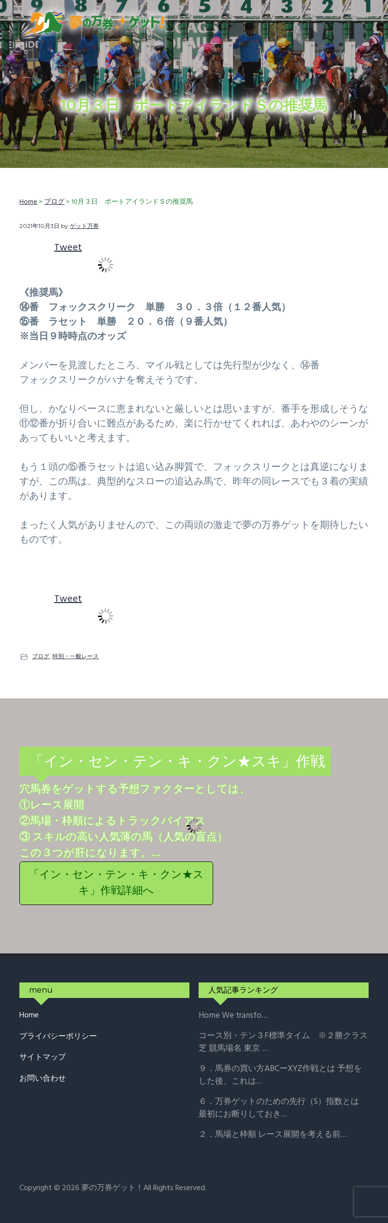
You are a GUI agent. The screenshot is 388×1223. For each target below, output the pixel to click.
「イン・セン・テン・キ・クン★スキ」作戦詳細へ (116, 883)
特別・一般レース (75, 656)
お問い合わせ (42, 1079)
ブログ (40, 656)
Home (29, 1016)
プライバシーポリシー (58, 1037)
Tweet (68, 248)
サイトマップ (42, 1058)
